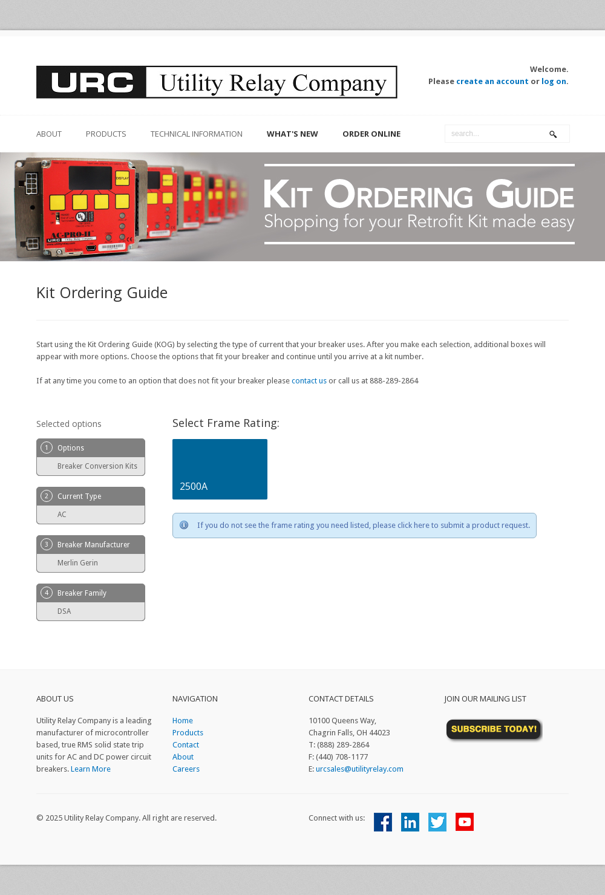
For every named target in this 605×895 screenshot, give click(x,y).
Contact (185, 744)
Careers (186, 768)
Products (106, 133)
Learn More (91, 768)
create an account (492, 81)
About (183, 756)
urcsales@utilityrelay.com (360, 768)
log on (553, 81)
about (49, 133)
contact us (309, 380)
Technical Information (197, 133)
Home (182, 720)
